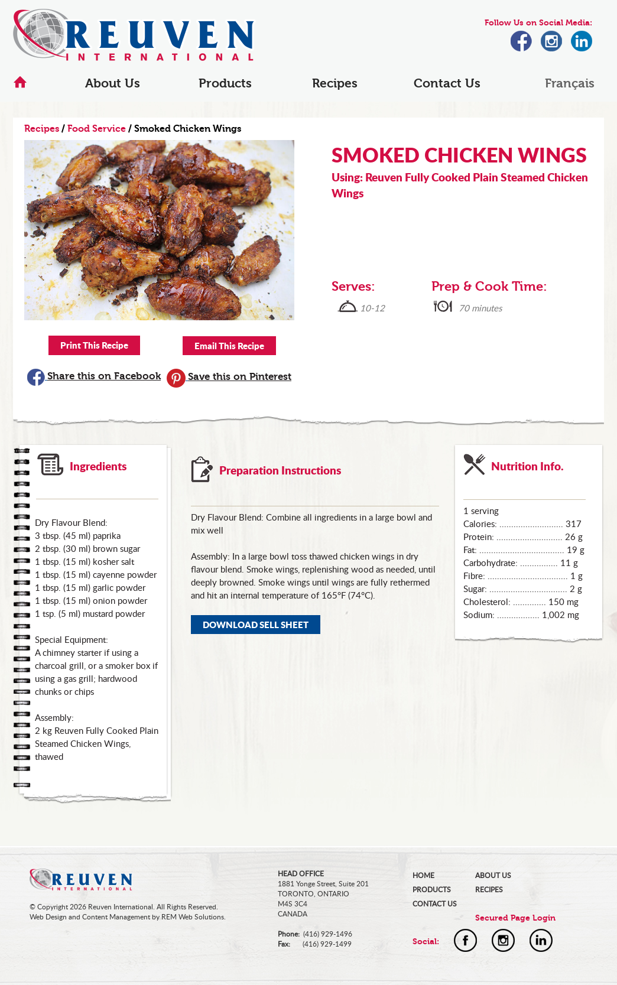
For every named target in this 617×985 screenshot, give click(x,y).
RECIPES (489, 890)
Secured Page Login (515, 918)
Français (570, 83)
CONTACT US (435, 904)
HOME (423, 875)
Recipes (335, 83)
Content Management (116, 917)
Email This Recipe (229, 345)
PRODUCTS (432, 890)
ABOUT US (493, 875)
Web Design (48, 917)
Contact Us (447, 83)
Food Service (96, 128)
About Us (112, 83)
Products (225, 83)
